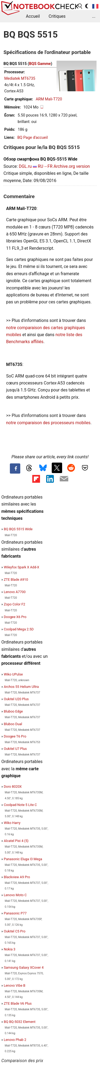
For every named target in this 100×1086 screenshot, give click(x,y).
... (93, 16)
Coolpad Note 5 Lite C (20, 805)
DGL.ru (25, 166)
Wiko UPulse (13, 674)
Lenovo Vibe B (14, 985)
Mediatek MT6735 (19, 78)
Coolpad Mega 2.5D (19, 629)
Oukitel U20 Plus (16, 699)
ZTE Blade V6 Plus (17, 1003)
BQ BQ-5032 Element (19, 1022)
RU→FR (45, 166)
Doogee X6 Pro (15, 617)
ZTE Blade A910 (16, 579)
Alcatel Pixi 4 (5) (16, 841)
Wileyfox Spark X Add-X (21, 567)
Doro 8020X (13, 786)
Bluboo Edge (13, 711)
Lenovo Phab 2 (15, 1040)
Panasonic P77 (15, 913)
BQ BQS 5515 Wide (18, 529)
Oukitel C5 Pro (14, 931)
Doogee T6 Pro (15, 736)
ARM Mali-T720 (49, 99)
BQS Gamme (40, 63)
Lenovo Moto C (15, 895)
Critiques (57, 16)
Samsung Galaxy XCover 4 (23, 967)
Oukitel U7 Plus (15, 749)
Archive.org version (72, 166)
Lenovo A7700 (15, 592)
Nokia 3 (9, 949)
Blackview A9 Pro (17, 877)
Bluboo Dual (13, 724)
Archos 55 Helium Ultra (21, 687)
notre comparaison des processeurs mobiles (48, 422)
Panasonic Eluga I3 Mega (23, 859)
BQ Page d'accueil (32, 137)
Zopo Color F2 (14, 604)
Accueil (33, 16)
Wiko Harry (12, 823)
